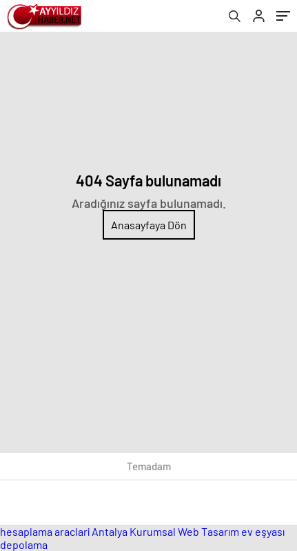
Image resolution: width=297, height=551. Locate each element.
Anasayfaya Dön (149, 224)
